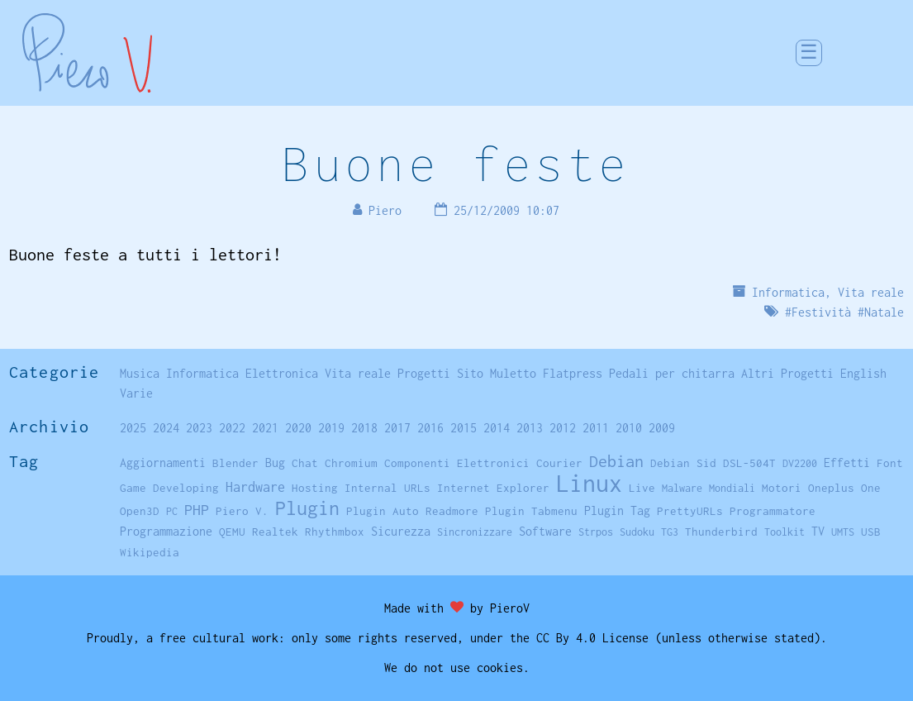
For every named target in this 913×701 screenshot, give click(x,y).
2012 (562, 428)
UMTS (842, 532)
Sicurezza (400, 531)
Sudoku (637, 532)
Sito (470, 373)
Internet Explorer (493, 487)
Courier (559, 463)
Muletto (513, 373)
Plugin (307, 508)
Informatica (788, 292)
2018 (364, 428)
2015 (463, 428)
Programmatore (773, 510)
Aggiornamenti (163, 462)
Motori (781, 487)
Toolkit (784, 532)
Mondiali (732, 488)
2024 (166, 428)
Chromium (351, 463)
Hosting (315, 487)
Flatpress (572, 373)
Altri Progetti (787, 373)
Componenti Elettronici (457, 463)
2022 (232, 428)
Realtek (275, 531)
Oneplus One (844, 487)
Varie (136, 393)
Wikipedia (149, 552)
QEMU (232, 531)
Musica (139, 373)
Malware (682, 488)
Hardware (255, 486)
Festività (821, 312)
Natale (884, 312)
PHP (196, 509)
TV (818, 531)
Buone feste (456, 163)
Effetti (847, 463)
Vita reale (871, 292)
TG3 (669, 532)
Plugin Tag (617, 510)
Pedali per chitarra (672, 373)
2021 (265, 428)
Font (890, 463)
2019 (331, 428)
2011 (596, 428)
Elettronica (281, 373)
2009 (662, 428)
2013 (529, 428)
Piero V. (242, 510)
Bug (275, 463)
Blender (235, 463)
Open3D (139, 510)
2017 (397, 428)
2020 (298, 428)
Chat (305, 463)
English (863, 373)
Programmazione (166, 531)
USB (871, 531)
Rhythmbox (334, 531)
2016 (430, 428)
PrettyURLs (690, 510)
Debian (616, 460)
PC (172, 511)
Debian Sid (683, 463)
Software (545, 531)
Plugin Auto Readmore (412, 510)
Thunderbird (721, 531)
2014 (496, 428)
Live (642, 487)
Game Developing (169, 487)
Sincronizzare (474, 532)
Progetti (423, 373)
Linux (589, 483)
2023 (199, 428)
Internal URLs (387, 487)
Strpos (595, 532)
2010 (629, 428)
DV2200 (799, 463)
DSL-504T (749, 463)
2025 (133, 428)
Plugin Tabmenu (531, 510)
